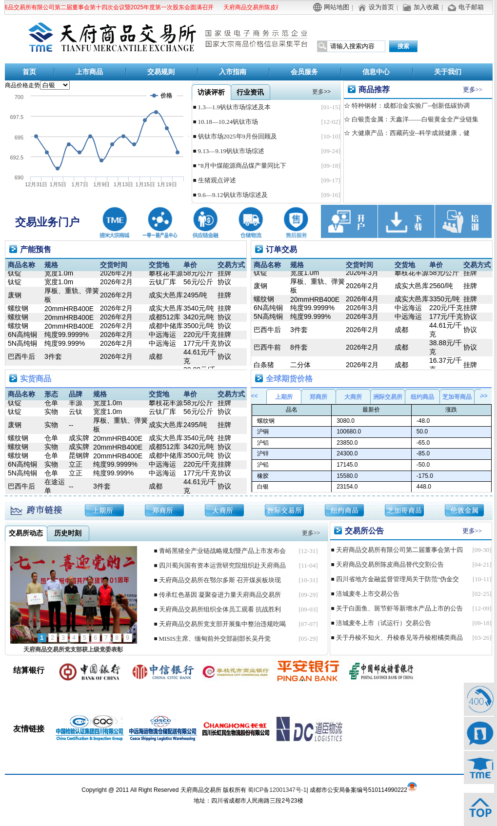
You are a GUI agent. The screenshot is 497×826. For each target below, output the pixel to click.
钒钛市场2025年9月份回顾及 (238, 136)
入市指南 (232, 72)
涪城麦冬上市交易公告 (367, 593)
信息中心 (376, 72)
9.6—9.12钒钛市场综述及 (233, 194)
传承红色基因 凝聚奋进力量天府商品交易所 (220, 594)
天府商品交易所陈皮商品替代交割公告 (274, 7)
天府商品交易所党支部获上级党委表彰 (73, 649)
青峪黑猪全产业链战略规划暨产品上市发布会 (222, 550)
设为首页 (381, 7)
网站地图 (336, 7)
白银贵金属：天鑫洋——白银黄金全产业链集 (414, 119)
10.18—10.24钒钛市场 (228, 121)
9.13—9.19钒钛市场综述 (231, 151)
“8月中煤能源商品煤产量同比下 (242, 165)
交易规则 (161, 72)
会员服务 (304, 72)
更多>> (473, 89)
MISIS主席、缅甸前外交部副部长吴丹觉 (215, 638)
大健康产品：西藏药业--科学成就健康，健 (410, 133)
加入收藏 (426, 7)
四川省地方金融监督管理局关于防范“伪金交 (397, 579)
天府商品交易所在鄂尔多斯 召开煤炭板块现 (220, 580)
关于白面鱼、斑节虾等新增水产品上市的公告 (399, 608)
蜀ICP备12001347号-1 (277, 790)
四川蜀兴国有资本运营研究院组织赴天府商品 (222, 565)
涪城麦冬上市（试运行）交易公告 (383, 623)
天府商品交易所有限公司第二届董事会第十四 (399, 549)
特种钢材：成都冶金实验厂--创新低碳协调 (410, 105)
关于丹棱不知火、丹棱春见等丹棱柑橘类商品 (399, 637)
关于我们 (447, 72)
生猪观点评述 (217, 180)
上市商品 (89, 72)
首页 (29, 72)
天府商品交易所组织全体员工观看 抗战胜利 (220, 609)
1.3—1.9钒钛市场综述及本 (234, 107)
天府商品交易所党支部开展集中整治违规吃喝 (222, 624)
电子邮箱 (471, 7)
